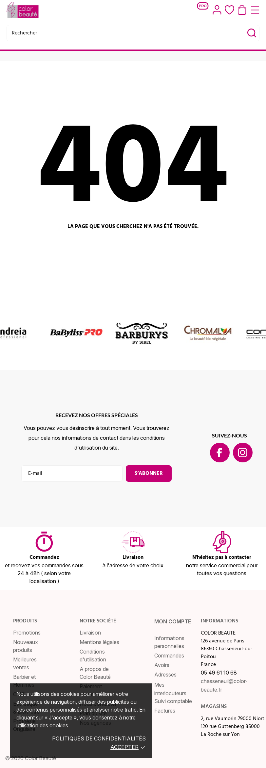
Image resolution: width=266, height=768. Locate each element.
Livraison (90, 632)
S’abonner (149, 473)
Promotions (27, 632)
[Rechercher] (133, 33)
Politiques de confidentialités (99, 738)
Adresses (165, 674)
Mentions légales (99, 642)
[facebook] (219, 452)
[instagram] (243, 452)
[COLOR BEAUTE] (26, 10)
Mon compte (172, 621)
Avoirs (161, 665)
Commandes (169, 655)
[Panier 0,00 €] (242, 10)
